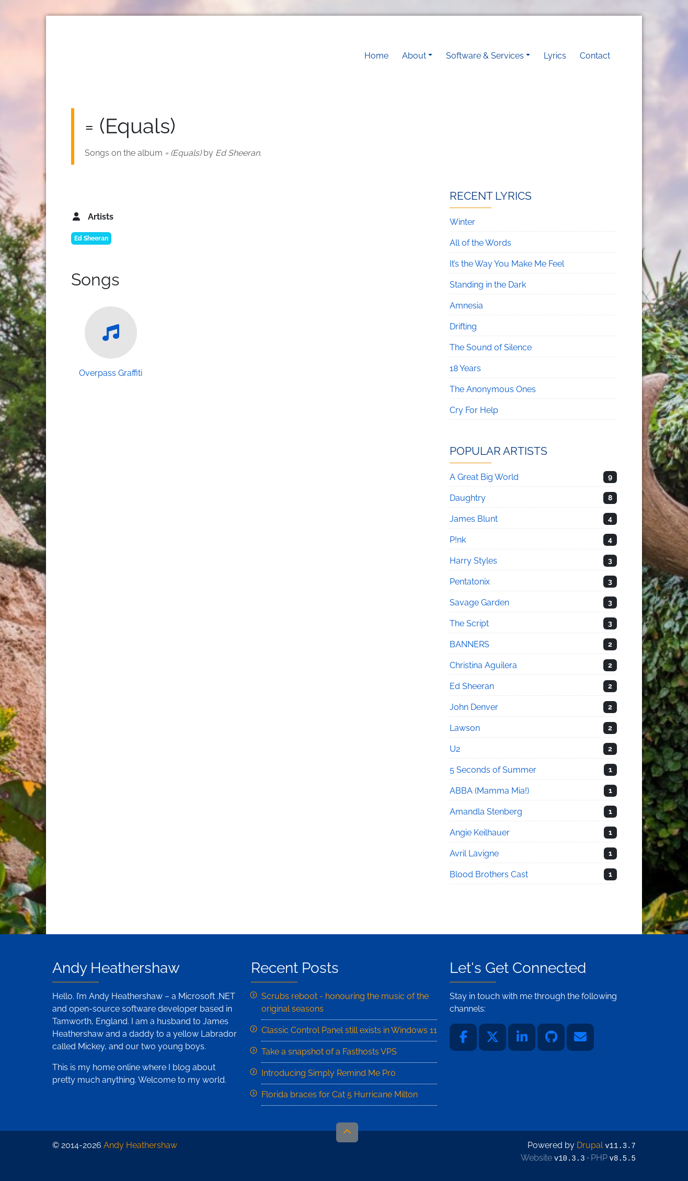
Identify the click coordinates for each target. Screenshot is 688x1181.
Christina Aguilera (483, 665)
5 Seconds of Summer (493, 770)
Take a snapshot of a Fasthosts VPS (329, 1052)
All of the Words (480, 243)
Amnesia (466, 306)
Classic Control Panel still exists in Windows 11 (349, 1030)
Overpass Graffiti (110, 342)
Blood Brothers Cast (489, 874)
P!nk (458, 540)
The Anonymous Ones (493, 389)
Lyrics (555, 56)
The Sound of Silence (491, 347)
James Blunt (474, 519)
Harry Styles (473, 561)
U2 (455, 749)
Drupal (590, 1145)
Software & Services (485, 56)
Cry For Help (474, 410)
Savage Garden (479, 602)
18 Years (465, 368)
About (414, 56)
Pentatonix (470, 582)
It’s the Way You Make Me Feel (507, 264)
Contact (595, 56)
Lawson (465, 728)
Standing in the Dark (488, 285)
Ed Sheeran (91, 238)
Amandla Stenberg (486, 812)
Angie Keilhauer (480, 833)
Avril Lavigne (474, 853)
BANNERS (469, 644)
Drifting (463, 326)
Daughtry (468, 498)
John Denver (474, 707)
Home (376, 56)
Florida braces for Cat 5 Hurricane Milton (339, 1094)
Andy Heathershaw (136, 55)
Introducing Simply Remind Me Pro (328, 1073)
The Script (469, 623)
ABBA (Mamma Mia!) (489, 791)
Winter (462, 222)
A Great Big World (484, 477)
